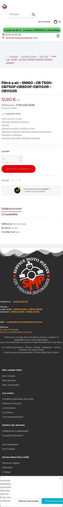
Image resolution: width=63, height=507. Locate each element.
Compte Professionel (12, 435)
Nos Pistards (8, 449)
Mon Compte (8, 376)
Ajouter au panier (17, 169)
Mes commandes (10, 385)
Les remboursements (12, 417)
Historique (7, 467)
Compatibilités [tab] (9, 214)
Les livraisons (9, 408)
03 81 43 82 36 (11, 34)
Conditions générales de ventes (18, 399)
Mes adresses (9, 380)
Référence (6, 224)
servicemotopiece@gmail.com (22, 38)
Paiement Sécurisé (11, 403)
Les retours (7, 412)
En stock (5, 108)
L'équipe (6, 472)
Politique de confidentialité (15, 431)
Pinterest (19, 180)
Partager (12, 180)
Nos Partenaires (10, 444)
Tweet (16, 180)
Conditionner (8, 232)
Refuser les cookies (29, 501)
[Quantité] (10, 159)
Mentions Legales (11, 463)
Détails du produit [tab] (11, 208)
